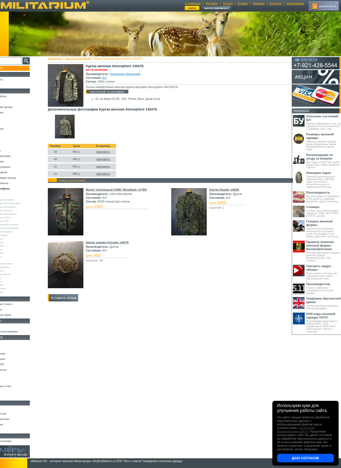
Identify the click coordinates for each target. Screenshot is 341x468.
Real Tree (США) (13, 256)
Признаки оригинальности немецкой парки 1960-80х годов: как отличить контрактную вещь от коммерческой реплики (323, 179)
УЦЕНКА (9, 85)
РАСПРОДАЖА (12, 79)
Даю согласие (305, 458)
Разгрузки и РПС (13, 364)
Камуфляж (59, 58)
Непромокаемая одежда (17, 107)
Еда (5, 375)
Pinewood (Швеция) (14, 253)
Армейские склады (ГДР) (16, 221)
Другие (8, 196)
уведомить (107, 152)
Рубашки (8, 134)
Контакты (275, 3)
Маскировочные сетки (16, 386)
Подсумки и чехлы (14, 369)
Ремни (7, 348)
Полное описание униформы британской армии (323, 303)
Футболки (9, 139)
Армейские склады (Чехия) (17, 274)
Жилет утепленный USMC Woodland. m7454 (120, 189)
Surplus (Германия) (13, 270)
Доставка (212, 3)
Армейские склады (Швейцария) (20, 207)
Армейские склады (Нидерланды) (20, 214)
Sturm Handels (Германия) (17, 267)
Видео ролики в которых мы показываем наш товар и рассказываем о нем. (323, 272)
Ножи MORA (11, 408)
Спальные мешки (13, 359)
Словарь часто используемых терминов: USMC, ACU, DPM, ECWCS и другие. (323, 211)
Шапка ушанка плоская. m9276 (111, 242)
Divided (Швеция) (13, 249)
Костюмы (9, 101)
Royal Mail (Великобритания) (18, 263)
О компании (193, 3)
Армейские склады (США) (17, 217)
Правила (259, 3)
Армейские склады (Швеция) (18, 210)
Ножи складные (12, 424)
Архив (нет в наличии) (17, 441)
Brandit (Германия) (13, 242)
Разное (7, 397)
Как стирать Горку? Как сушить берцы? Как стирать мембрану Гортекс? (323, 161)
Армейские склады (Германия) (19, 200)
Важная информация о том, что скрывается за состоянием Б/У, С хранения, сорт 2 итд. (323, 122)
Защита (7, 380)
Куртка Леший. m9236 (223, 189)
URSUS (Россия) (13, 278)
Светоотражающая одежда (19, 177)
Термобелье (10, 145)
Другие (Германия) (13, 285)
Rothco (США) (12, 260)
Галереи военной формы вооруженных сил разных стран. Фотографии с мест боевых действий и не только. (323, 229)
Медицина (9, 391)
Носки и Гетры (12, 309)
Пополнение (12, 68)
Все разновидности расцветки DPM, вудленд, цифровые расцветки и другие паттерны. (323, 197)
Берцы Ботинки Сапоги (17, 304)
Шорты (7, 123)
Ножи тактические (14, 413)
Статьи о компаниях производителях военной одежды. (323, 288)
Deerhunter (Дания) (14, 246)
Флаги (7, 326)
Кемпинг (8, 342)
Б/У (109, 77)
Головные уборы (13, 161)
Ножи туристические (16, 419)
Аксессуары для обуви (16, 315)
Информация (295, 3)
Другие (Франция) (13, 292)
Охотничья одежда (14, 96)
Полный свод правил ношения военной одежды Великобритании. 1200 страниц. (323, 251)
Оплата (228, 3)
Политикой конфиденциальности (295, 429)
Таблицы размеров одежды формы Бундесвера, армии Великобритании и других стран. (323, 141)
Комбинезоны (11, 150)
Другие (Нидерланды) (15, 288)
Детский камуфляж (15, 172)
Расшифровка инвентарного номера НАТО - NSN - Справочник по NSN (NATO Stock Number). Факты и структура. (323, 322)
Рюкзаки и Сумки (13, 353)
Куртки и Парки (12, 112)
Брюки (7, 117)
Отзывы (243, 3)
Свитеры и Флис (13, 128)
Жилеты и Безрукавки (16, 156)
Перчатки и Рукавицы (16, 166)
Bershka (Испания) (13, 239)
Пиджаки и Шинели (15, 183)
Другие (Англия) (13, 281)
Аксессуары (10, 430)
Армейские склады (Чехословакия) (21, 224)
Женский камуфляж (82, 58)
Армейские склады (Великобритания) (22, 203)
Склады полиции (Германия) (18, 231)
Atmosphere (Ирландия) (129, 74)
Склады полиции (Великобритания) (21, 228)
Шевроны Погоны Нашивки (20, 331)
